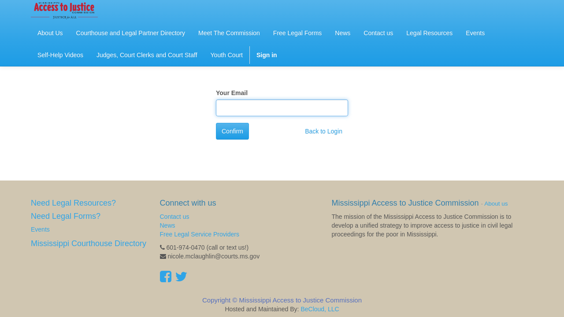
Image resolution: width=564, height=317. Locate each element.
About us (496, 203)
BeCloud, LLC (320, 309)
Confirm (232, 131)
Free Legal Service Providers (200, 234)
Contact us (174, 216)
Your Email (232, 92)
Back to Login (323, 131)
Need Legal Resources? (73, 203)
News (167, 225)
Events (40, 229)
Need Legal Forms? (65, 216)
